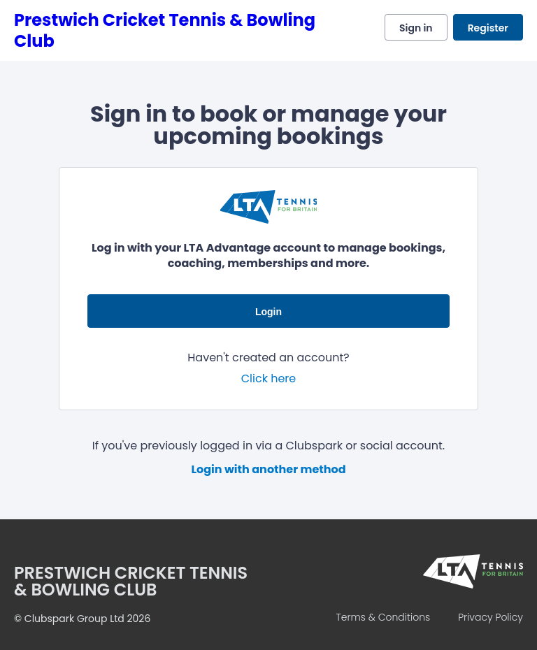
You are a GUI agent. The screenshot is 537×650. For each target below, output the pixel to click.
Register (488, 28)
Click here (268, 378)
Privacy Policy (490, 617)
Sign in (416, 28)
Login (268, 311)
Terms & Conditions (383, 617)
